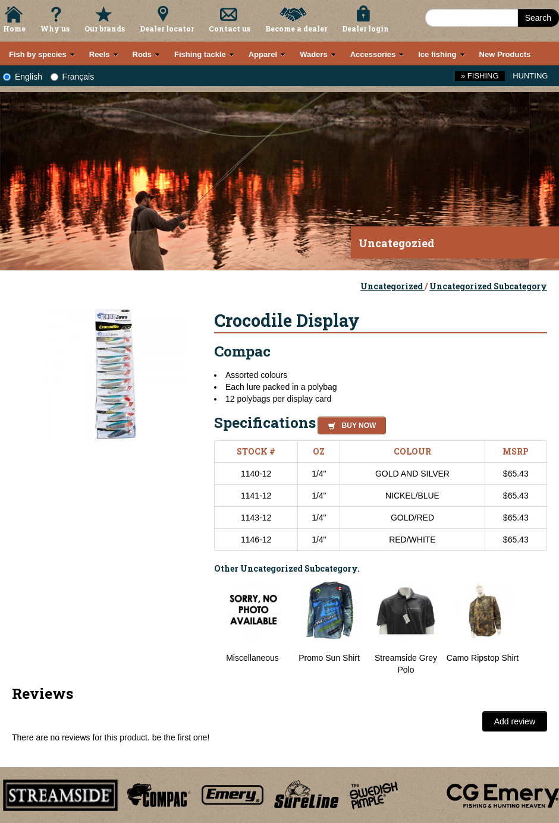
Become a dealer (296, 28)
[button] (349, 424)
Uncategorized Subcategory (488, 286)
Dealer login (365, 28)
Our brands (104, 28)
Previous (205, 628)
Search (538, 18)
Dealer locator (167, 28)
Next (535, 628)
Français (73, 76)
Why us (55, 28)
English (22, 76)
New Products (505, 54)
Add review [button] (514, 721)
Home (14, 28)
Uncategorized (392, 286)
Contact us (229, 28)
